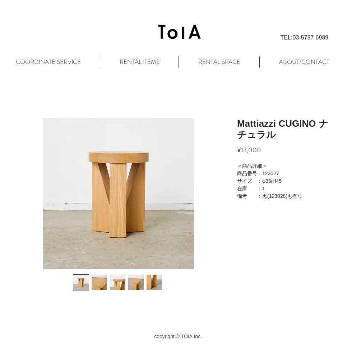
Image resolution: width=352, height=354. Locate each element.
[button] (304, 38)
